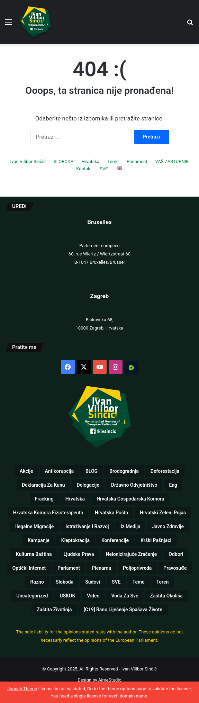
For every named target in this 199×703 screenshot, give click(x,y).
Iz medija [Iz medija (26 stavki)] (130, 526)
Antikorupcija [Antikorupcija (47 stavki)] (59, 471)
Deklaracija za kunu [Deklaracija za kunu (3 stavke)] (43, 485)
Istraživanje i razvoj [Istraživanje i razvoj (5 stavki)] (87, 526)
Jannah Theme (22, 688)
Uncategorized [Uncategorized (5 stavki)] (32, 595)
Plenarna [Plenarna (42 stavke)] (101, 568)
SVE (104, 168)
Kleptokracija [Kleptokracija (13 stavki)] (75, 540)
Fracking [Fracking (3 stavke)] (44, 499)
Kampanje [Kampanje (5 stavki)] (38, 540)
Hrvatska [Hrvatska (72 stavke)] (75, 499)
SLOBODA (63, 161)
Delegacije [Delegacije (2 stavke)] (88, 485)
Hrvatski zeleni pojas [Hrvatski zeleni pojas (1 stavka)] (163, 512)
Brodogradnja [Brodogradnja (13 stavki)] (124, 471)
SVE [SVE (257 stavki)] (116, 582)
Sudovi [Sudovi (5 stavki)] (92, 582)
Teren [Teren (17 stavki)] (162, 582)
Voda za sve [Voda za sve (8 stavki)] (124, 595)
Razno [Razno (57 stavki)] (37, 582)
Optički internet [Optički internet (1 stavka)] (29, 568)
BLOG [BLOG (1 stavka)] (91, 471)
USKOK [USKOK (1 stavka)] (67, 595)
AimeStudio (109, 680)
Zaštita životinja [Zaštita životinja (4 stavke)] (54, 609)
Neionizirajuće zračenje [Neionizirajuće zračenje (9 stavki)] (131, 554)
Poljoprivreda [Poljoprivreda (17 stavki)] (137, 568)
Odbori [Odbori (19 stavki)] (176, 554)
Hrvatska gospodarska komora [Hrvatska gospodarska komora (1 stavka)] (130, 499)
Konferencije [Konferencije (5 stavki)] (115, 540)
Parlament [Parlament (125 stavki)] (68, 568)
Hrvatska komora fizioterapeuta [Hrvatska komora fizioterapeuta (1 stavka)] (48, 512)
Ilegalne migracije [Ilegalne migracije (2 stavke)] (34, 526)
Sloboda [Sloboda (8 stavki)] (64, 582)
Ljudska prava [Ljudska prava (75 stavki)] (79, 554)
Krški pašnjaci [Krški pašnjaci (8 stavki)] (156, 540)
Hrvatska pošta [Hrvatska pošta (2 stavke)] (111, 512)
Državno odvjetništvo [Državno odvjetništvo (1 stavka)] (134, 485)
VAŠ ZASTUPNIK (172, 161)
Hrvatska (90, 161)
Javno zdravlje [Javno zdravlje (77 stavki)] (168, 526)
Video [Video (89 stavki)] (93, 595)
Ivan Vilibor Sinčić (28, 161)
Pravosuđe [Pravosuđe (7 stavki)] (175, 568)
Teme (112, 161)
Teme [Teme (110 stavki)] (138, 582)
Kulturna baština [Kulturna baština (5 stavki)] (34, 554)
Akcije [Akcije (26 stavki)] (26, 471)
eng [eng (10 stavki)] (173, 485)
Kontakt (84, 168)
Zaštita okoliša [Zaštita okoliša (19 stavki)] (166, 595)
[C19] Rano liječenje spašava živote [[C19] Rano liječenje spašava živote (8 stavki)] (123, 609)
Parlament (137, 161)
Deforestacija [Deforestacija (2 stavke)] (165, 471)
